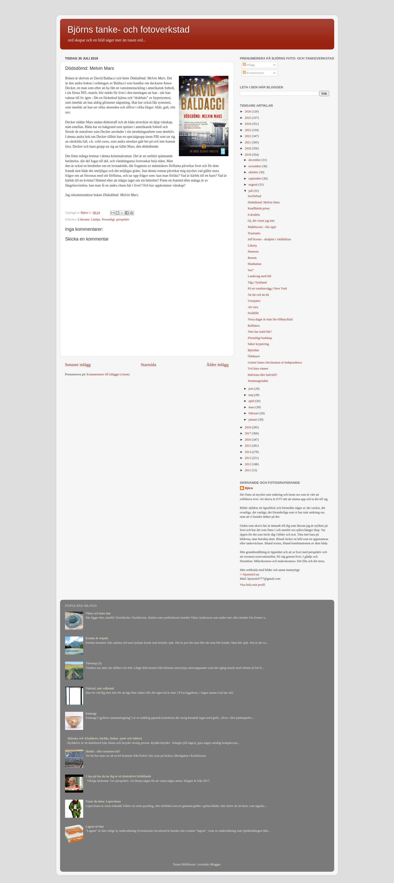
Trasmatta (254, 233)
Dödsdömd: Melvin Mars (264, 202)
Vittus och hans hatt (98, 613)
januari (253, 419)
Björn (249, 488)
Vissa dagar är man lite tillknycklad (270, 319)
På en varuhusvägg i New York (267, 288)
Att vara (253, 307)
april (252, 401)
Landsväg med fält (259, 276)
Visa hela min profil (252, 584)
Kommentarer (253, 73)
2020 (248, 148)
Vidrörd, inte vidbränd (100, 688)
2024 (248, 124)
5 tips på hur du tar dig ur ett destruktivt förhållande (118, 776)
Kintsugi (91, 713)
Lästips (95, 219)
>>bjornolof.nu (249, 574)
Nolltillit (253, 313)
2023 (248, 130)
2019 (248, 154)
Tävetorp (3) (94, 663)
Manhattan (254, 264)
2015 (248, 445)
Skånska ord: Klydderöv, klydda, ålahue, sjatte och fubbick (105, 738)
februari (254, 413)
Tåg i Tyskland (257, 282)
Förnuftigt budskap (260, 338)
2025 (248, 118)
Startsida (148, 364)
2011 (248, 470)
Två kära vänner (258, 368)
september (255, 178)
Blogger (215, 864)
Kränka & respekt (97, 638)
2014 (248, 452)
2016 (248, 439)
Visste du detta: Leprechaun (103, 801)
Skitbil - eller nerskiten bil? (103, 751)
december (255, 160)
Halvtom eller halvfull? (262, 375)
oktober (254, 172)
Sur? (251, 270)
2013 (248, 458)
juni (251, 388)
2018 (248, 427)
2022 (248, 136)
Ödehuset (254, 356)
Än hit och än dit (258, 295)
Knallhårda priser (259, 208)
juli (251, 191)
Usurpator (254, 301)
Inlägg (249, 65)
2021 (248, 142)
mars (252, 407)
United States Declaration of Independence (275, 362)
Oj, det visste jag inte (261, 220)
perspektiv (122, 219)
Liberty (252, 245)
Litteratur (84, 219)
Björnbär (253, 350)
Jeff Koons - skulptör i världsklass (269, 239)
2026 (248, 111)
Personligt (108, 219)
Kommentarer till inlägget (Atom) (108, 374)
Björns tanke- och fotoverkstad (129, 29)
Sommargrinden (258, 381)
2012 (248, 464)
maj (251, 395)
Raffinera (254, 325)
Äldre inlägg (217, 364)
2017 (248, 433)
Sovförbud (254, 196)
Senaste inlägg (78, 364)
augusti (254, 184)
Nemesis (253, 251)
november (255, 166)
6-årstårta (254, 214)
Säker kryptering (258, 344)
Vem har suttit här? (260, 331)
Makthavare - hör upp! (262, 227)
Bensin (252, 258)
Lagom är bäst (95, 826)
